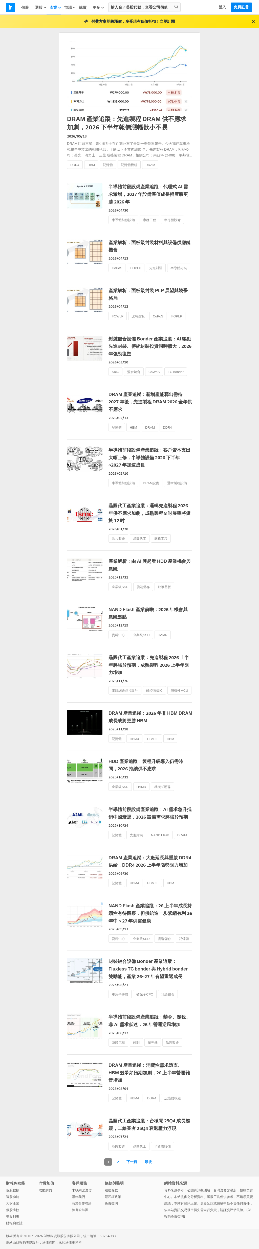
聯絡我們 (78, 1197)
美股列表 (12, 1216)
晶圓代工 (139, 539)
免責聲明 (111, 1203)
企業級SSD (120, 587)
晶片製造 (118, 539)
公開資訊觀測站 (198, 1190)
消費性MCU (179, 690)
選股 (41, 7)
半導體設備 (172, 220)
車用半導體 (120, 994)
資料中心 (118, 635)
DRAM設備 (151, 483)
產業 (55, 7)
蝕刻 (136, 1043)
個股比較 (12, 1210)
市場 (70, 7)
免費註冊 (241, 7)
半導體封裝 (178, 268)
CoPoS (117, 268)
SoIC (115, 372)
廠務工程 (149, 220)
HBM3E (153, 739)
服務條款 (111, 1190)
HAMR (162, 635)
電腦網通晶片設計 (125, 690)
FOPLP (135, 268)
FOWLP (117, 316)
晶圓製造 (172, 1043)
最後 (148, 1162)
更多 (98, 7)
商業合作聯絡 (82, 1203)
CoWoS (154, 372)
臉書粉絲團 (80, 1210)
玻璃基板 (138, 316)
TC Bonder (175, 372)
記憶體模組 (129, 165)
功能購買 (45, 1190)
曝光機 (153, 1043)
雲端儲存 (143, 587)
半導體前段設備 (123, 220)
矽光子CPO (144, 994)
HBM (91, 165)
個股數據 (12, 1190)
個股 (25, 7)
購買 (83, 7)
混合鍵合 (133, 372)
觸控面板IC (154, 690)
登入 (222, 7)
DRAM (150, 165)
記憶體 (108, 165)
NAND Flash (160, 835)
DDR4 (74, 165)
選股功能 (12, 1197)
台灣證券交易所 (224, 1190)
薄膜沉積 (118, 1043)
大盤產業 (12, 1203)
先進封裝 (155, 268)
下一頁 (131, 1162)
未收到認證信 (82, 1190)
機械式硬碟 (162, 787)
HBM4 (134, 739)
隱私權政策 (113, 1197)
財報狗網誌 (14, 1223)
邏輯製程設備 (177, 483)
